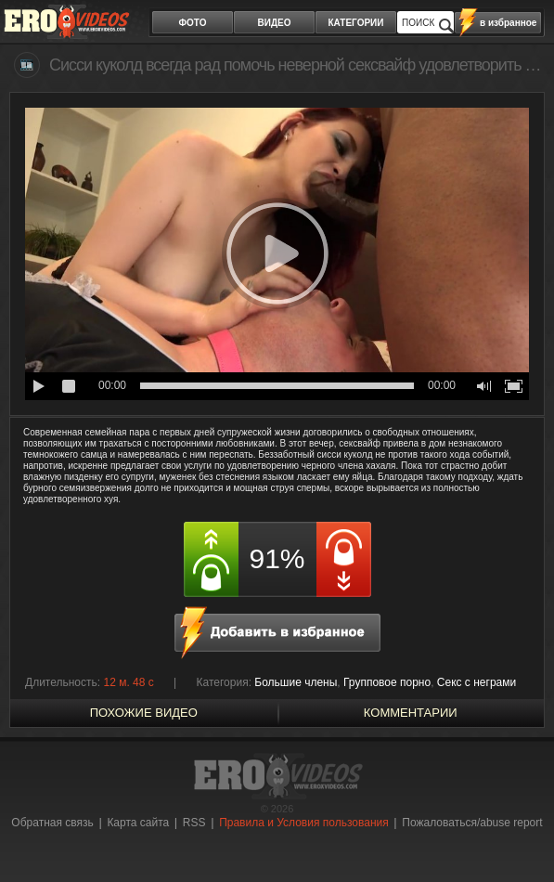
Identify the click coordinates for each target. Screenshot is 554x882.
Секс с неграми (476, 682)
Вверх (519, 832)
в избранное (508, 23)
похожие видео (144, 713)
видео (274, 23)
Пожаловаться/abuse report (472, 822)
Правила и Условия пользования (304, 822)
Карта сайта (138, 822)
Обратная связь (52, 822)
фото (193, 23)
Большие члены (295, 682)
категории (356, 23)
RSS (194, 822)
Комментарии (410, 713)
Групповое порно (387, 682)
